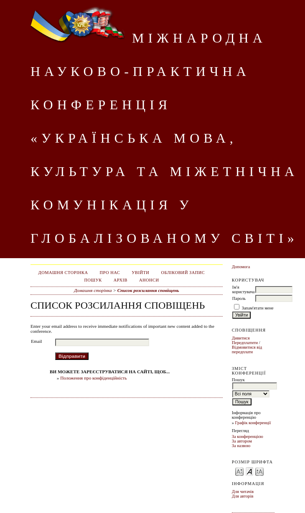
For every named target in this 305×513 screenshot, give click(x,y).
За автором (242, 441)
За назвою (241, 445)
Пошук (93, 280)
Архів (120, 280)
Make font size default (249, 471)
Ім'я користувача (243, 289)
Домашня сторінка (63, 272)
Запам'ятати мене (257, 308)
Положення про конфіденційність (93, 377)
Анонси (149, 280)
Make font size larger (259, 471)
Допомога (241, 266)
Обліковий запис (183, 272)
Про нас (110, 272)
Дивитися (241, 338)
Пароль (239, 298)
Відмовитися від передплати (247, 349)
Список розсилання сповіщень (148, 290)
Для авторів (243, 496)
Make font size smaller (239, 471)
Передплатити (245, 342)
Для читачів (243, 491)
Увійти (140, 272)
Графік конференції (253, 422)
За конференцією (247, 436)
